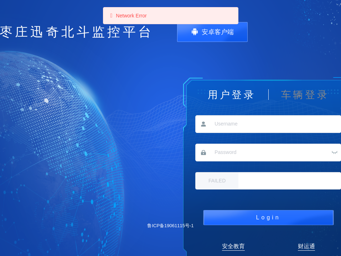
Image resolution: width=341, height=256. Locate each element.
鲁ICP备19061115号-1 (170, 225)
